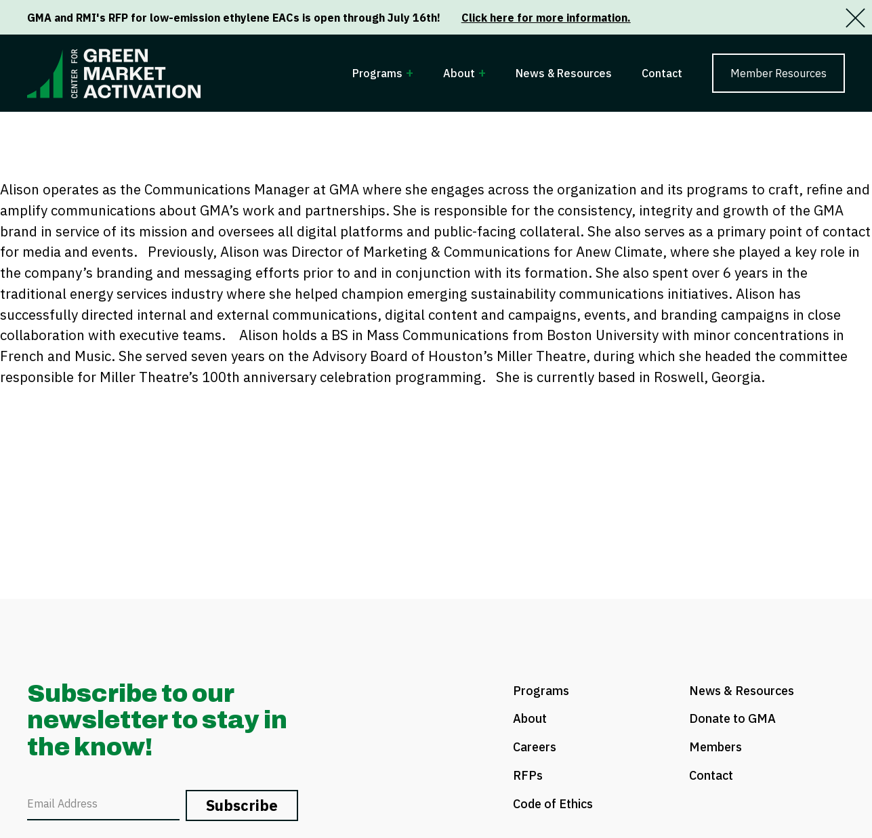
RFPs (528, 775)
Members (715, 747)
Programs (377, 73)
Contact (662, 73)
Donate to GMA (732, 718)
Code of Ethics (553, 804)
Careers (534, 747)
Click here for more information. (546, 17)
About (459, 73)
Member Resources (778, 73)
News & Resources (564, 73)
